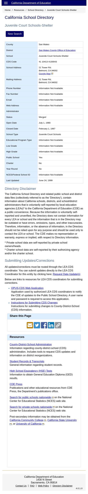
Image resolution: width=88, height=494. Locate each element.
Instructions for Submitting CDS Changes (34, 302)
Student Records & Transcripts (27, 361)
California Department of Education (31, 3)
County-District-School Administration (31, 344)
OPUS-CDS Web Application (27, 288)
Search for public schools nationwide (30, 397)
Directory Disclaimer (62, 485)
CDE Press (16, 384)
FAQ (32, 485)
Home (8, 10)
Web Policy (43, 485)
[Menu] (5, 3)
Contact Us (20, 485)
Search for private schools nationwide (31, 407)
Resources (19, 10)
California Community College (26, 420)
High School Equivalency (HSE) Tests (31, 371)
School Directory (36, 10)
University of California (29, 423)
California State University (62, 420)
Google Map (45, 74)
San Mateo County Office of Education (57, 50)
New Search (15, 33)
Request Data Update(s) (66, 274)
